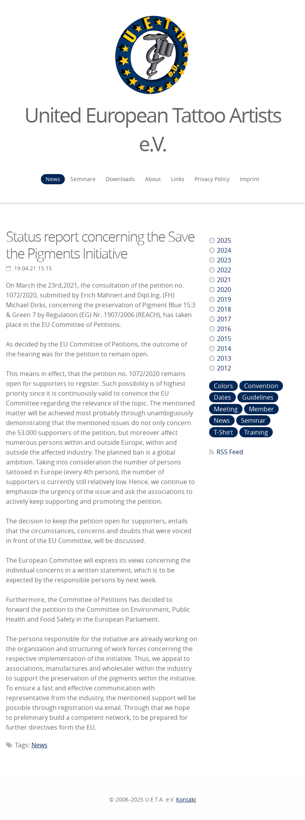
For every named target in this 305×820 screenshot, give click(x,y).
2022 (224, 270)
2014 (224, 348)
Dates (222, 397)
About (153, 179)
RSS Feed (230, 452)
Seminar (253, 420)
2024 (224, 250)
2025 (224, 240)
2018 (224, 309)
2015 (224, 338)
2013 (224, 358)
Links (177, 179)
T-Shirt (223, 432)
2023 (224, 260)
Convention (261, 386)
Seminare (83, 179)
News (53, 179)
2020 (224, 289)
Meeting (226, 409)
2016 (224, 329)
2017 (224, 319)
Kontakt (186, 799)
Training (256, 432)
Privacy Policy (212, 179)
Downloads (120, 179)
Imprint (249, 179)
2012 (224, 368)
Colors (223, 386)
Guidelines (258, 397)
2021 (224, 279)
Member (261, 409)
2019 (224, 299)
